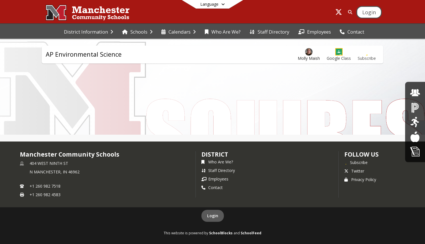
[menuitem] (88, 31)
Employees (214, 179)
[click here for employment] (415, 93)
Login (212, 215)
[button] (338, 54)
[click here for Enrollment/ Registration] (415, 151)
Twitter (354, 171)
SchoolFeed (251, 233)
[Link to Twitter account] (338, 13)
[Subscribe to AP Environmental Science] (366, 54)
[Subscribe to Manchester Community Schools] (356, 162)
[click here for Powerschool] (415, 107)
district (214, 154)
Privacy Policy (360, 179)
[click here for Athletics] (415, 122)
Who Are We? (217, 162)
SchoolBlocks (221, 233)
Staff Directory (218, 170)
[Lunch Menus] (415, 136)
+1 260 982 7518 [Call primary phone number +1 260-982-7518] (45, 186)
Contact (212, 187)
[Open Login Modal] (369, 12)
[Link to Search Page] (349, 12)
